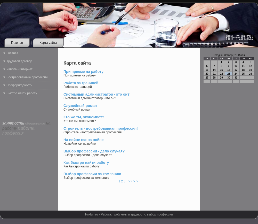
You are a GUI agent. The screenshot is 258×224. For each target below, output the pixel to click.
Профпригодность (19, 85)
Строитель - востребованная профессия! (100, 128)
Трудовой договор (19, 61)
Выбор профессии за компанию (92, 174)
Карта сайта (48, 42)
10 (236, 66)
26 (250, 73)
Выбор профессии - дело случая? (94, 151)
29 (221, 77)
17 (236, 69)
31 (236, 77)
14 (214, 69)
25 (243, 73)
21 (214, 73)
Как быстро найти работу (86, 162)
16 (228, 69)
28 (214, 77)
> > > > (132, 181)
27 (207, 77)
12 (250, 66)
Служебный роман (80, 106)
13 (207, 69)
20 (207, 73)
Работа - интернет (19, 69)
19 (250, 69)
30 (228, 77)
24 (236, 73)
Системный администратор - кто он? (96, 94)
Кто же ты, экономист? (83, 117)
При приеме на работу (83, 71)
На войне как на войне (83, 140)
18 (243, 69)
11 (243, 66)
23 (228, 73)
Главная (17, 42)
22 (221, 73)
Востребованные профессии (27, 77)
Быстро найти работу (21, 93)
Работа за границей (80, 83)
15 (221, 69)
